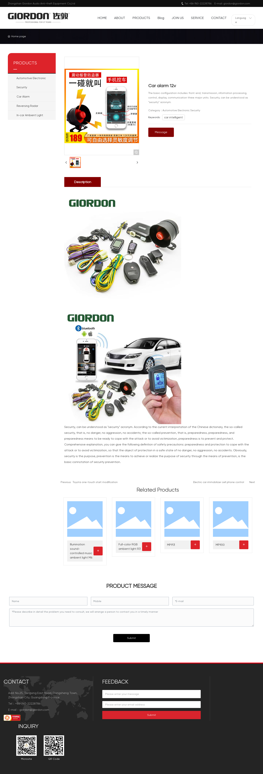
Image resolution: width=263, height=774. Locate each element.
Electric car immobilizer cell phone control (218, 482)
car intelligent (173, 117)
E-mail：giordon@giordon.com (28, 709)
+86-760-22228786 (200, 3)
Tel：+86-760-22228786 (24, 703)
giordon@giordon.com (236, 3)
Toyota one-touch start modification (95, 482)
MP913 (171, 544)
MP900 (220, 544)
